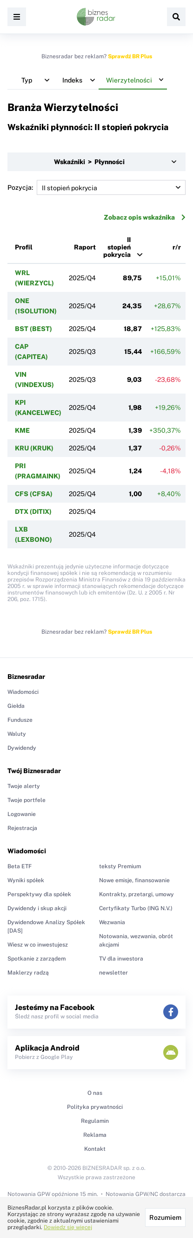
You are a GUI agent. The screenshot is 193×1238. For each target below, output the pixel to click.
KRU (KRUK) (34, 448)
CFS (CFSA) (34, 494)
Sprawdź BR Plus (130, 56)
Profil (24, 247)
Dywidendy (21, 748)
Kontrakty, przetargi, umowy (136, 894)
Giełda (16, 706)
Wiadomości (23, 692)
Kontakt (95, 1149)
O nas (94, 1093)
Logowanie (21, 814)
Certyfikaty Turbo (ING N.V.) (136, 908)
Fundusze (20, 720)
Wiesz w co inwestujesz (37, 944)
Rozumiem (165, 1217)
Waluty (16, 734)
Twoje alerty (23, 786)
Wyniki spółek (25, 880)
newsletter (113, 972)
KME (22, 430)
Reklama (94, 1135)
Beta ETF (19, 866)
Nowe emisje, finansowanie (134, 880)
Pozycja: (96, 187)
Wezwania (112, 922)
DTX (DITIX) (33, 511)
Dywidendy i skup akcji (37, 908)
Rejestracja (22, 828)
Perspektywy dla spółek (39, 894)
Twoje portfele (26, 800)
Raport (85, 247)
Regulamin (95, 1121)
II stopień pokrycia (117, 247)
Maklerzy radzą (28, 972)
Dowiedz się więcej (68, 1227)
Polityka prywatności (95, 1107)
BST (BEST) (33, 328)
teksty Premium (120, 866)
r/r (177, 247)
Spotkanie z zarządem (36, 958)
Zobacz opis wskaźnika (145, 217)
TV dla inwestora (121, 958)
